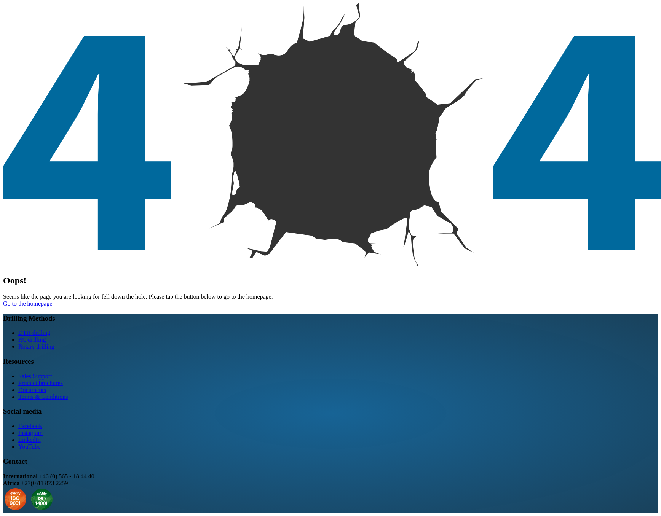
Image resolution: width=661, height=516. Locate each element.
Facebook (30, 426)
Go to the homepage (27, 303)
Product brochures (40, 383)
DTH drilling (34, 333)
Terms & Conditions (43, 396)
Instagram (30, 433)
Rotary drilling (36, 346)
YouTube (29, 446)
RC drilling (32, 339)
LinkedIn (29, 439)
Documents (32, 390)
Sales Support (35, 376)
